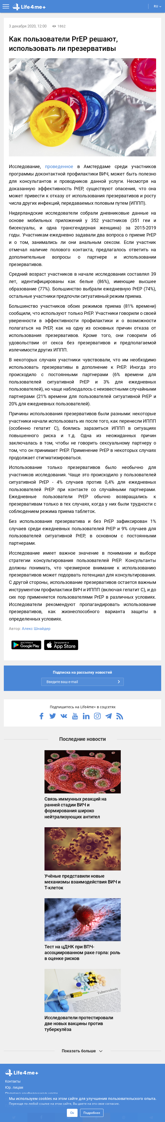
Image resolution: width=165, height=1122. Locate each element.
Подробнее (91, 1113)
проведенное (59, 166)
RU (157, 6)
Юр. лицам (14, 1087)
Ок (72, 1113)
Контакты (12, 1081)
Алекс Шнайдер (36, 628)
